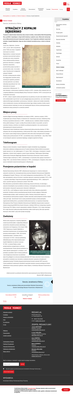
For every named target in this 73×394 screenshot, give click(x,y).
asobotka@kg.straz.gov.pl (38, 341)
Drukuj (4, 301)
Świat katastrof (59, 77)
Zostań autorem (7, 335)
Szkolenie (58, 46)
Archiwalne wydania (60, 87)
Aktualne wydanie (7, 312)
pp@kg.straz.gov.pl (40, 321)
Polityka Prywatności (8, 344)
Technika (58, 43)
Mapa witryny (6, 351)
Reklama (5, 330)
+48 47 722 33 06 (38, 318)
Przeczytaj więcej (32, 388)
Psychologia (59, 53)
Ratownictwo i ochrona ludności (61, 25)
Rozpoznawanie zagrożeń (62, 36)
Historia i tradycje (21, 15)
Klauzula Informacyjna (9, 346)
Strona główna (6, 15)
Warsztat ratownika (60, 39)
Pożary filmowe (59, 74)
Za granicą (58, 60)
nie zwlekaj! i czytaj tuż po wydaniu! (62, 97)
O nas (4, 324)
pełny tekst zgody (8, 371)
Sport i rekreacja (59, 70)
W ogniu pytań (59, 32)
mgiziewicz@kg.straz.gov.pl (39, 346)
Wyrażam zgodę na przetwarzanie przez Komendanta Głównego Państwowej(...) (23, 368)
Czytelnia (13, 15)
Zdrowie (58, 56)
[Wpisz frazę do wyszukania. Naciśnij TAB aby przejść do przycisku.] (64, 9)
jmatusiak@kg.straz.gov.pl (38, 330)
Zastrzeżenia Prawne (8, 341)
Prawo (57, 63)
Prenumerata (6, 333)
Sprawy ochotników (60, 84)
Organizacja (59, 49)
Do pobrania (6, 322)
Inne (4, 319)
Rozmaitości (59, 80)
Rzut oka (58, 29)
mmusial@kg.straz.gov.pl (38, 352)
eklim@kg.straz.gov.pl (37, 335)
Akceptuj (66, 389)
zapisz (22, 364)
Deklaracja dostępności (9, 349)
